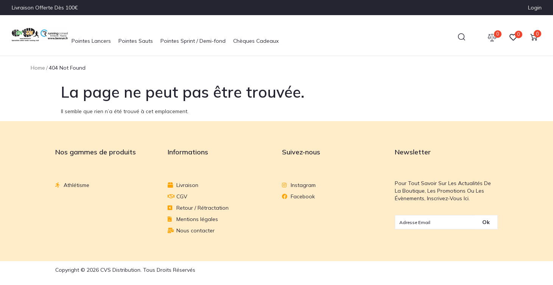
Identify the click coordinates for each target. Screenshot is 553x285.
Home (38, 67)
